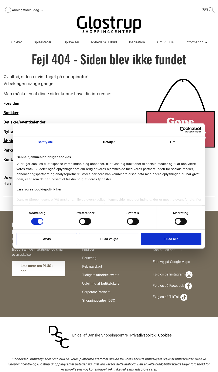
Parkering (89, 258)
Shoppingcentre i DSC (98, 300)
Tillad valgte (109, 239)
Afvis (47, 239)
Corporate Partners (96, 292)
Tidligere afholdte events (100, 275)
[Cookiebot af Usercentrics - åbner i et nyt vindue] (182, 129)
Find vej (88, 249)
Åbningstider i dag (26, 10)
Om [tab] (172, 142)
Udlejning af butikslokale (100, 283)
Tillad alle (171, 239)
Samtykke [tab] (45, 142)
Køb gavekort (92, 266)
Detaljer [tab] (109, 142)
